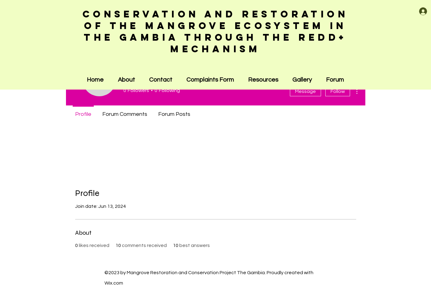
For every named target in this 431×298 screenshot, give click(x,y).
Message (305, 91)
